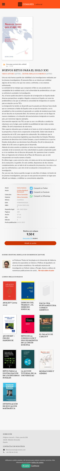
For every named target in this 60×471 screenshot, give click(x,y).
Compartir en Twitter (39, 188)
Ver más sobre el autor (46, 270)
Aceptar (25, 466)
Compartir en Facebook (39, 192)
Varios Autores (8, 74)
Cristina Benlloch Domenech (34, 74)
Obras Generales (22, 194)
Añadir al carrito (30, 243)
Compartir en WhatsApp (40, 196)
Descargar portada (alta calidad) (14, 65)
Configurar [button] (35, 466)
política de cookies (37, 462)
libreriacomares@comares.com (15, 450)
